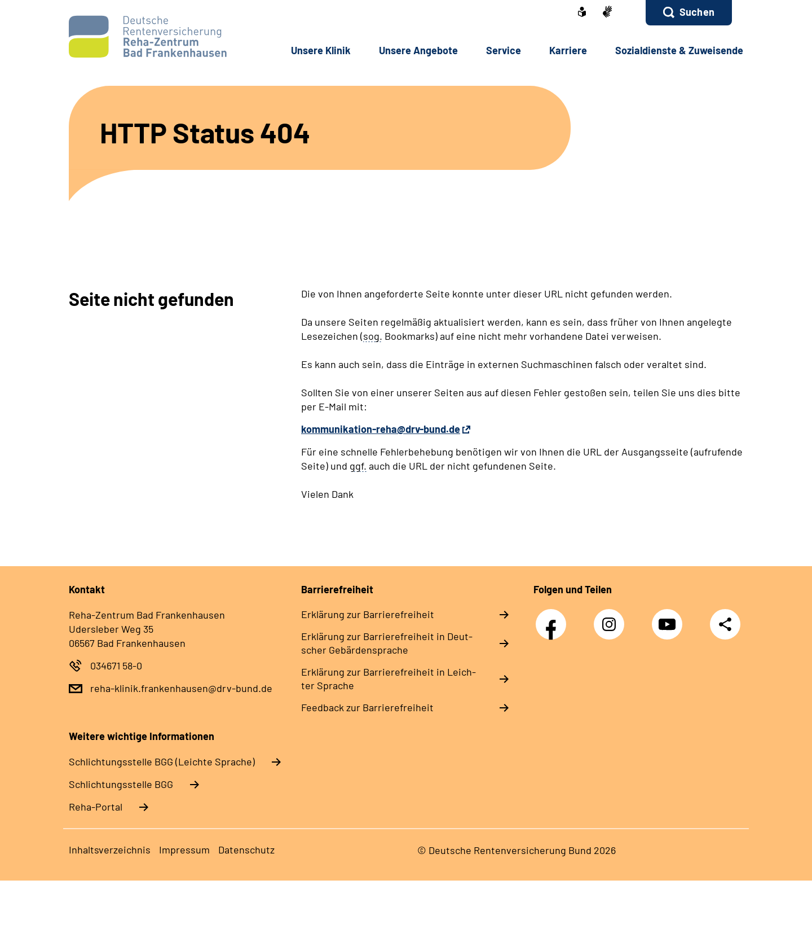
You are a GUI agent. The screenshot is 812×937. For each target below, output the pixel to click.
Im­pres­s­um (184, 849)
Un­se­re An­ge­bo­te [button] (418, 50)
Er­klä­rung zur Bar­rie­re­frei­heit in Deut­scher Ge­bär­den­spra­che (387, 643)
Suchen (696, 12)
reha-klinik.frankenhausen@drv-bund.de (181, 688)
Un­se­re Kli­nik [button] (321, 50)
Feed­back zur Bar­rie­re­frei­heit (367, 707)
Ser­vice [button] (503, 50)
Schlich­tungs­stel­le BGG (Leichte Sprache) (162, 761)
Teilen (725, 623)
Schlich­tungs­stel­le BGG (121, 784)
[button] (689, 12)
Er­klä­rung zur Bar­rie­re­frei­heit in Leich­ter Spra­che (388, 678)
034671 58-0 (116, 665)
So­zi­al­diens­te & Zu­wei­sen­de (679, 50)
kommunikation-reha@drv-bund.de (380, 429)
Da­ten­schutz (246, 849)
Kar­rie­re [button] (568, 50)
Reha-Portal (95, 806)
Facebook (553, 618)
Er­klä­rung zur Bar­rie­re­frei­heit (367, 614)
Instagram (611, 618)
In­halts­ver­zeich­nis (110, 849)
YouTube (669, 618)
